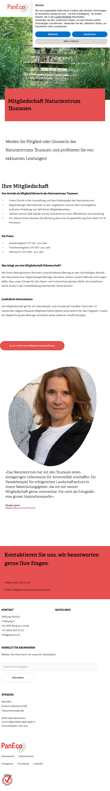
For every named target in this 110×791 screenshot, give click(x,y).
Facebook (23, 763)
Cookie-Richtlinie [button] (63, 760)
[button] (78, 8)
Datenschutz (26, 756)
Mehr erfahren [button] (71, 784)
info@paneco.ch (11, 635)
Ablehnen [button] (53, 777)
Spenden (56, 10)
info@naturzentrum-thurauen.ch (31, 589)
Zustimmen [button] (90, 777)
